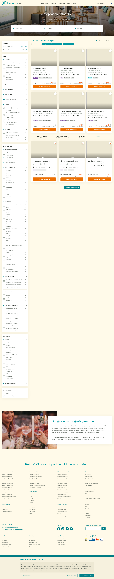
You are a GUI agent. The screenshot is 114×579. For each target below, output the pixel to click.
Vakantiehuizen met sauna (63, 498)
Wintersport (88, 515)
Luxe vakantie (88, 474)
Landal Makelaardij (61, 544)
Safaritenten (32, 504)
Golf (86, 506)
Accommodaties (33, 491)
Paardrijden (87, 508)
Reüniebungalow (61, 487)
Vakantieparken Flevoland (7, 478)
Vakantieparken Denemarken (36, 476)
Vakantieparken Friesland (7, 481)
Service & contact (71, 3)
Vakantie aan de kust (61, 507)
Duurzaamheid (32, 540)
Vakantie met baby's (89, 491)
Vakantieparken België (34, 474)
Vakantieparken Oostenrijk (35, 481)
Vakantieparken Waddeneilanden (9, 496)
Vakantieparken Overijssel (7, 492)
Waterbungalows (33, 516)
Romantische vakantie (90, 478)
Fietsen (87, 504)
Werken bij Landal (33, 542)
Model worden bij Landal (34, 544)
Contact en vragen (6, 538)
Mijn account (4, 540)
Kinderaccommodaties (62, 483)
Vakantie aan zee (61, 513)
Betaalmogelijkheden (6, 544)
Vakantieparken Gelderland (7, 483)
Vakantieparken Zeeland (7, 498)
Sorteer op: (102, 40)
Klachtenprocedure (6, 546)
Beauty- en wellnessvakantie (91, 483)
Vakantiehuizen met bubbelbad (64, 496)
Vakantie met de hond (90, 481)
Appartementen (33, 493)
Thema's (87, 471)
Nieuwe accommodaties (7, 511)
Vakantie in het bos (61, 509)
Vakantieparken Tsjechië (35, 483)
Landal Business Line (61, 540)
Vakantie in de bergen (62, 516)
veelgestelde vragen (11, 527)
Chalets (31, 498)
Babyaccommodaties (61, 474)
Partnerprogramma (33, 546)
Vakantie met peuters (90, 493)
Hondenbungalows (61, 501)
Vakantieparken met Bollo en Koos (92, 498)
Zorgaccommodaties (61, 494)
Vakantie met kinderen (90, 489)
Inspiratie (53, 3)
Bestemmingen (45, 3)
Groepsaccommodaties (62, 476)
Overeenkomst (5, 542)
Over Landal (31, 538)
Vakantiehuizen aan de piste (63, 489)
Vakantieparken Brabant (7, 474)
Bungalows (32, 496)
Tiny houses (32, 511)
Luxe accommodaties (62, 485)
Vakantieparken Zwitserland (35, 487)
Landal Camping (60, 538)
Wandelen (87, 513)
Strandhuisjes (32, 509)
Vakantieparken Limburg (7, 487)
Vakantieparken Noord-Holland (8, 489)
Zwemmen (87, 517)
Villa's (31, 513)
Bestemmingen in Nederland (8, 471)
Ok (103, 528)
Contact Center (18, 529)
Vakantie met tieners (89, 496)
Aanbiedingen (61, 3)
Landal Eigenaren (60, 542)
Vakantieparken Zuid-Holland (8, 501)
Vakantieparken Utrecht (7, 494)
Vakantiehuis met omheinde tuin (64, 481)
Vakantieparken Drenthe (7, 476)
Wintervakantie (88, 476)
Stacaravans (32, 507)
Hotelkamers (32, 500)
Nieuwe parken (5, 509)
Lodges (31, 502)
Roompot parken (5, 513)
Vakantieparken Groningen (7, 485)
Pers (30, 549)
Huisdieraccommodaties (62, 478)
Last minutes (4, 507)
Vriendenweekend (89, 485)
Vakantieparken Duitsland (35, 478)
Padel (86, 511)
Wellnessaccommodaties (62, 492)
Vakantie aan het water (62, 511)
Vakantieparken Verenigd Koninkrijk (37, 485)
